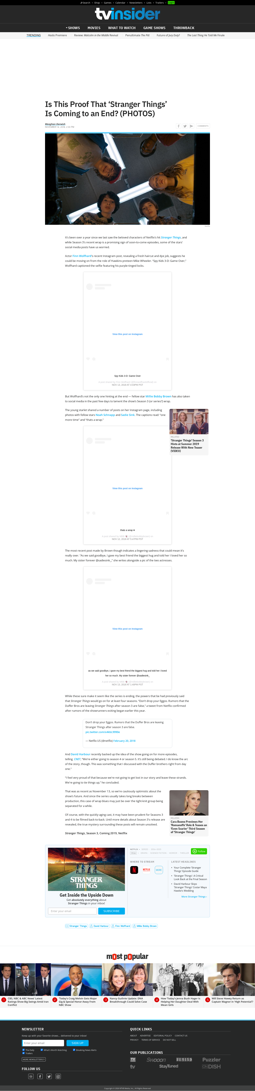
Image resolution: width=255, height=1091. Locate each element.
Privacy (134, 1039)
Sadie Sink (128, 415)
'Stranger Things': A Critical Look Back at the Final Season (190, 877)
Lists (149, 2)
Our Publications (146, 1052)
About (133, 1035)
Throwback (184, 27)
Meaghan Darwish (55, 124)
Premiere (57, 35)
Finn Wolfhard (82, 256)
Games (107, 2)
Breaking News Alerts (86, 1050)
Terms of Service (150, 1039)
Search (86, 2)
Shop (97, 2)
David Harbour (80, 754)
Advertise (145, 1035)
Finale (206, 35)
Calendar (120, 2)
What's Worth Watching (55, 1050)
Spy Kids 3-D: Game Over (127, 376)
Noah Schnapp (105, 415)
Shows (74, 27)
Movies (94, 27)
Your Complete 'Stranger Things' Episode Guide (187, 869)
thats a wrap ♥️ (127, 530)
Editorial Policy (163, 1035)
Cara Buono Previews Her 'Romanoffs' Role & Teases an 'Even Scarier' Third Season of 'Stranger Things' (189, 827)
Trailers (159, 2)
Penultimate (137, 35)
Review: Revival (96, 35)
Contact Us (181, 1035)
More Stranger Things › (194, 896)
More (159, 870)
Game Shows (154, 27)
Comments (203, 126)
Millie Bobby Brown (158, 396)
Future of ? (168, 35)
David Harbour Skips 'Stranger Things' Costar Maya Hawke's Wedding (190, 887)
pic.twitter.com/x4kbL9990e (103, 732)
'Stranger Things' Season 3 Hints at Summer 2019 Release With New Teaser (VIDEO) (187, 445)
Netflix (134, 849)
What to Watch (122, 27)
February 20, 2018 (124, 741)
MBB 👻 (124, 536)
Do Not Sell (169, 1039)
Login (171, 2)
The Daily (30, 1050)
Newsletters (135, 2)
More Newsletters (33, 1059)
